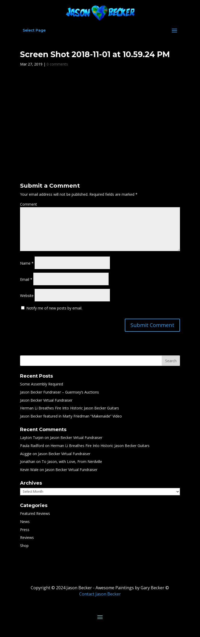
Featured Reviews (35, 513)
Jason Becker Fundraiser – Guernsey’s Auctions (59, 392)
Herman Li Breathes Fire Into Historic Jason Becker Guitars (69, 408)
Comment (28, 204)
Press (24, 529)
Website (27, 295)
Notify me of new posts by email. (54, 308)
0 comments (57, 64)
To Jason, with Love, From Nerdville (72, 461)
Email (26, 279)
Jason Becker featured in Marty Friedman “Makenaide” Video (71, 416)
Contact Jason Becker (100, 594)
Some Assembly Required (41, 384)
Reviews (27, 537)
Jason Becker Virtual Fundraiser (46, 400)
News (25, 521)
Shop (24, 545)
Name (27, 263)
